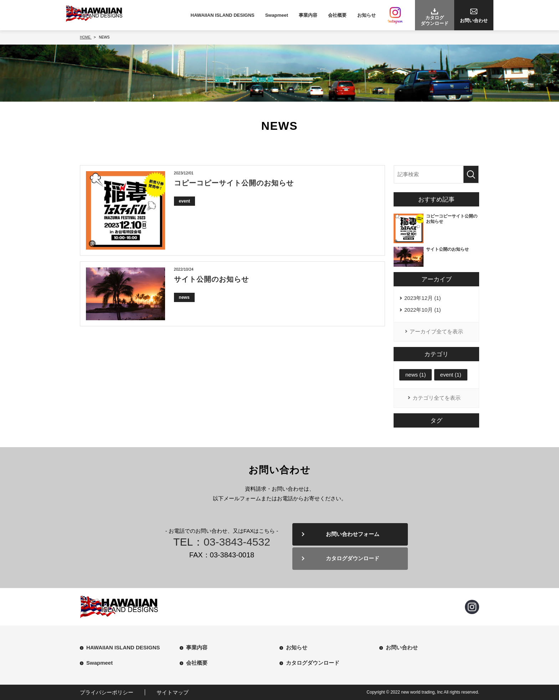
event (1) (450, 375)
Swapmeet (276, 15)
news (184, 297)
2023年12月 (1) (422, 298)
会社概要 (337, 15)
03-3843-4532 (237, 542)
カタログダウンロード (353, 559)
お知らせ (366, 15)
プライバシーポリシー (106, 692)
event (184, 201)
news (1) (415, 375)
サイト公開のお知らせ (211, 279)
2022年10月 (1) (422, 310)
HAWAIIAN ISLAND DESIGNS (223, 15)
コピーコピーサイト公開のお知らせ (234, 183)
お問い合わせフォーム (353, 534)
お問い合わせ (402, 647)
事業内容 (308, 15)
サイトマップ (173, 692)
